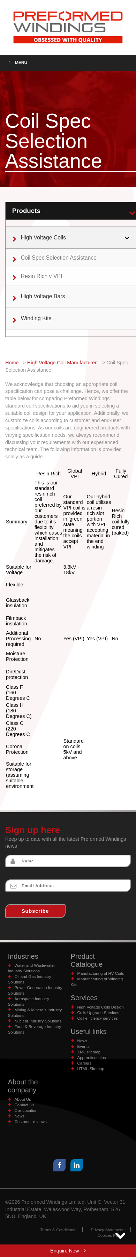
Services (84, 998)
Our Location (26, 1110)
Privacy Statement (107, 1230)
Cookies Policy (110, 1235)
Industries (23, 956)
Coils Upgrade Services (98, 1013)
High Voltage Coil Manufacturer (62, 362)
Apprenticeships (91, 1058)
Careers (84, 1063)
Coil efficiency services (97, 1018)
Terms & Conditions (57, 1230)
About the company (23, 1086)
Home (11, 362)
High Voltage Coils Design (100, 1007)
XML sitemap (89, 1052)
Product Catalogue (87, 960)
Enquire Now (68, 1251)
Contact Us (25, 1105)
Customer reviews (31, 1122)
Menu (17, 62)
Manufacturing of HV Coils (100, 973)
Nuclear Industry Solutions (38, 1021)
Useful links (89, 1031)
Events (83, 1046)
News (82, 1041)
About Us (23, 1099)
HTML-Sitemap (90, 1069)
